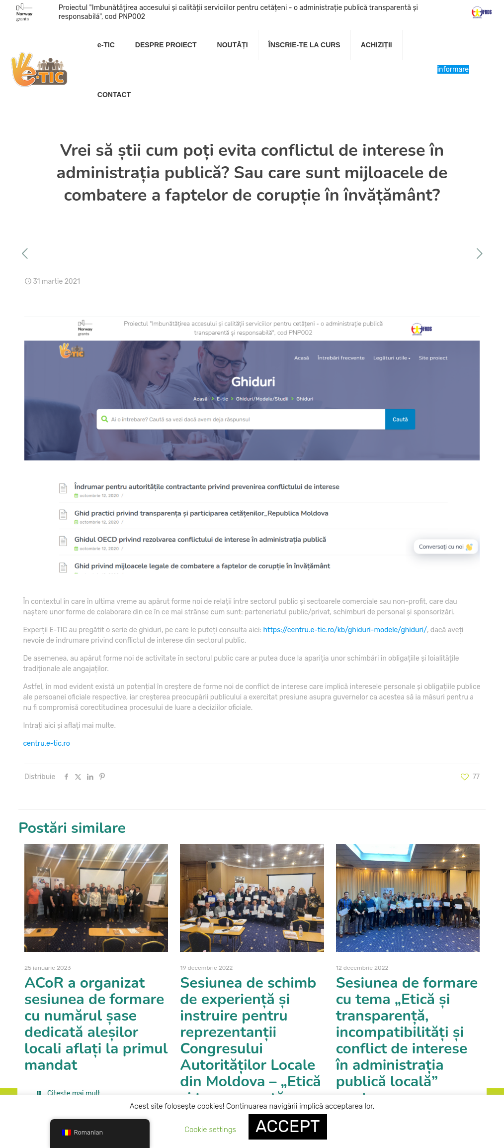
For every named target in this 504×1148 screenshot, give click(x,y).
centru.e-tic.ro (46, 743)
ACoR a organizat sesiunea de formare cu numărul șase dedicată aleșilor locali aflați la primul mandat (96, 1024)
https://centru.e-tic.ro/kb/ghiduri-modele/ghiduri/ (344, 630)
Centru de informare (453, 69)
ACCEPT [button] (287, 1126)
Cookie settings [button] (210, 1129)
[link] (166, 70)
